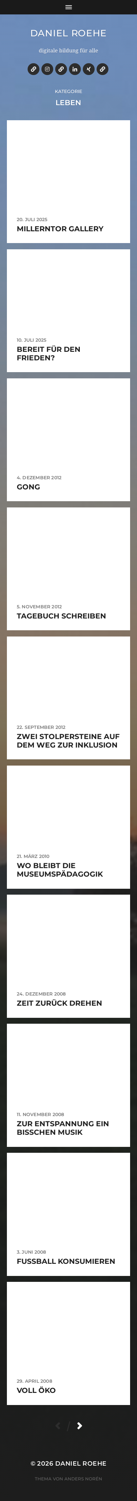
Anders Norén (83, 1478)
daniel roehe (68, 33)
